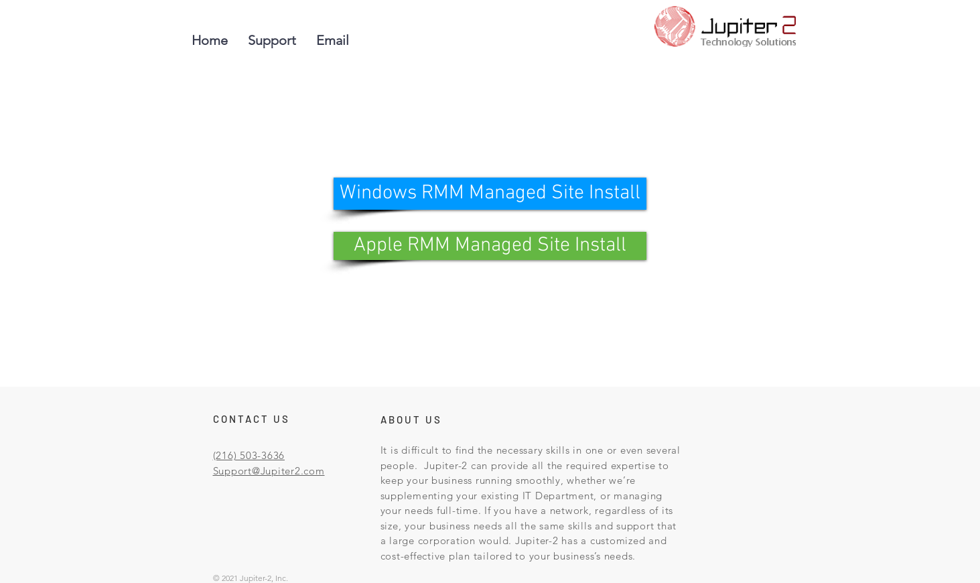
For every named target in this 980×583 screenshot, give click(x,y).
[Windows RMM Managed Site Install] (490, 194)
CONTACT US (251, 419)
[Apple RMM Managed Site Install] (490, 246)
